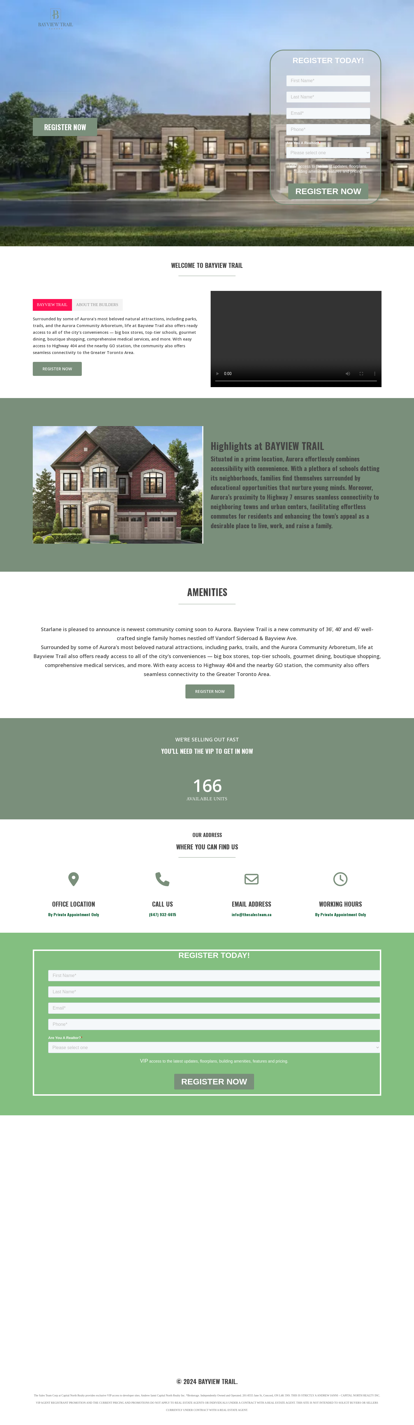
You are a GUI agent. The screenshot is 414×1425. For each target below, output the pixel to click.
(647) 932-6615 (162, 914)
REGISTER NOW (65, 127)
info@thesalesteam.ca (251, 914)
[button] (52, 305)
